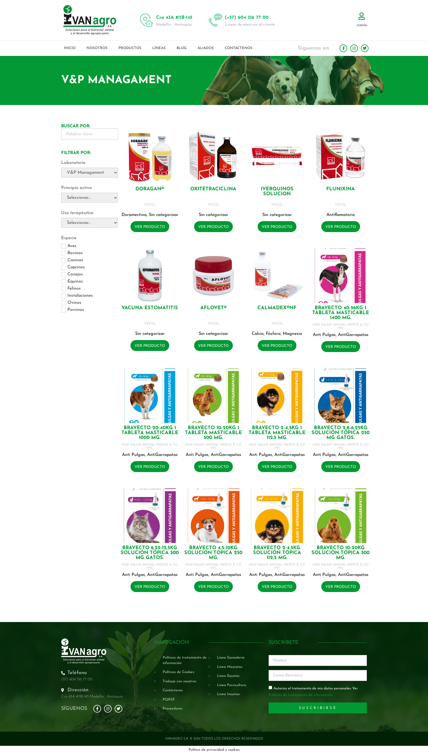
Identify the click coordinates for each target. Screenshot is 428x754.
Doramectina (134, 215)
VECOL (150, 204)
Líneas (159, 48)
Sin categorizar (163, 215)
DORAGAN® (149, 189)
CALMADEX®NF (276, 308)
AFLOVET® (213, 308)
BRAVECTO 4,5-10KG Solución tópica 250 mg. (213, 552)
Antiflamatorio (340, 215)
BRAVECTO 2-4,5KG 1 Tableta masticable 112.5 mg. (277, 432)
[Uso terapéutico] (89, 223)
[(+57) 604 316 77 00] (215, 20)
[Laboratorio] (89, 173)
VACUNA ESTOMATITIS (149, 308)
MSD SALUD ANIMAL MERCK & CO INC (340, 326)
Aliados (206, 48)
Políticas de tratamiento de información (300, 695)
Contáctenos (238, 48)
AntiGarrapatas (353, 335)
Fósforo (273, 334)
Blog (182, 48)
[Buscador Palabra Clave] (89, 134)
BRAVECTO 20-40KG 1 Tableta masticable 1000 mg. (149, 432)
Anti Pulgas (324, 335)
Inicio (70, 48)
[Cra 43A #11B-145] (146, 20)
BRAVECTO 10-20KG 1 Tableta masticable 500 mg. (213, 432)
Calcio (258, 334)
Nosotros (97, 48)
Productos (129, 48)
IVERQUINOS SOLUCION (277, 192)
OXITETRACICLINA (213, 189)
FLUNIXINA (340, 189)
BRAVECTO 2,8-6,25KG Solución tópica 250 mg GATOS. (340, 432)
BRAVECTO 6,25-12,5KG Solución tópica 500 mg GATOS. (150, 552)
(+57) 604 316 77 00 (247, 17)
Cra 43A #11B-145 (174, 17)
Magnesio (292, 334)
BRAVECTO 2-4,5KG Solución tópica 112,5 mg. (277, 552)
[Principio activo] (89, 198)
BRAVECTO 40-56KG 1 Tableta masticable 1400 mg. (340, 312)
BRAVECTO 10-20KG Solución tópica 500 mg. (340, 552)
